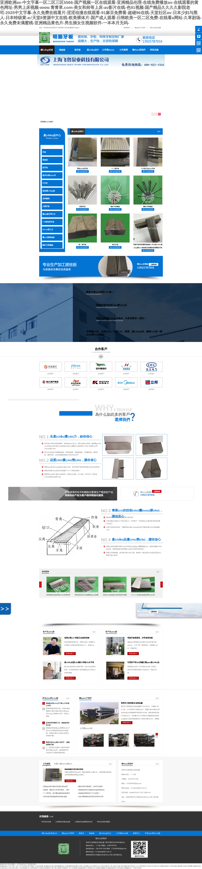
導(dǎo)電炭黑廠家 (103, 822)
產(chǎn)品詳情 (82, 171)
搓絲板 (62, 50)
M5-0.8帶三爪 (47, 230)
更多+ (159, 131)
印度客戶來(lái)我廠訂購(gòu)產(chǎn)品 (143, 662)
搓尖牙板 (115, 244)
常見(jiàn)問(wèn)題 (50, 698)
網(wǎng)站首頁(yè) (47, 51)
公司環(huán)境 (108, 51)
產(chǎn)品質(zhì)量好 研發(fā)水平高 (79, 662)
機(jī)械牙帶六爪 (49, 214)
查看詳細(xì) (70, 653)
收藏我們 (127, 28)
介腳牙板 (46, 206)
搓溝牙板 (82, 206)
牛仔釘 (45, 183)
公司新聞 (123, 50)
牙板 (44, 152)
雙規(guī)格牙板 (82, 168)
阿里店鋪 (154, 50)
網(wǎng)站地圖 (155, 28)
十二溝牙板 (115, 168)
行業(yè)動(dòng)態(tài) (63, 764)
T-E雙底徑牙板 (48, 222)
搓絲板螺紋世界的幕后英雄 (74, 769)
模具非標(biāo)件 (49, 175)
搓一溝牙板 (82, 244)
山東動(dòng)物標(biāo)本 (83, 822)
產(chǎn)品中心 (93, 51)
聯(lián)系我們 (138, 50)
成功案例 (45, 572)
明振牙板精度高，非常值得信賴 (140, 638)
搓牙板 (77, 50)
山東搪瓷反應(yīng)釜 (63, 822)
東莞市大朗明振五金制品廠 (132, 703)
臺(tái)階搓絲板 (48, 237)
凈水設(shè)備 (46, 822)
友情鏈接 (43, 816)
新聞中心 (136, 833)
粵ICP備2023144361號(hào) (115, 842)
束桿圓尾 (46, 199)
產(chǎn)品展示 (77, 131)
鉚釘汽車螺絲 (47, 245)
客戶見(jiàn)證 (48, 632)
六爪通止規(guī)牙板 (148, 168)
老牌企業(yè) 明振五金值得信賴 (76, 638)
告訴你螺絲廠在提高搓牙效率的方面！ (91, 796)
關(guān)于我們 (140, 28)
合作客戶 (101, 349)
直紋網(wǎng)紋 (48, 191)
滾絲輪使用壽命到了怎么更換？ (89, 793)
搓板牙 (81, 833)
